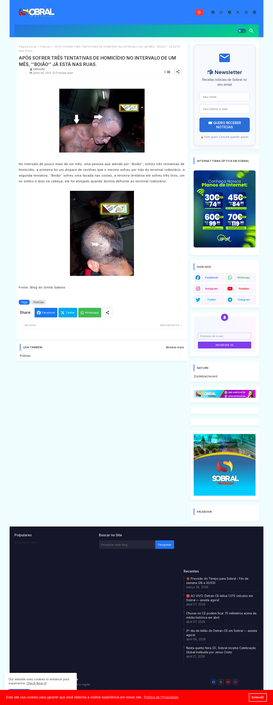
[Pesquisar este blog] (127, 544)
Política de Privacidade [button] (161, 697)
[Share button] (107, 312)
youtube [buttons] (243, 288)
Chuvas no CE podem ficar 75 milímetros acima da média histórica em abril (221, 615)
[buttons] (213, 12)
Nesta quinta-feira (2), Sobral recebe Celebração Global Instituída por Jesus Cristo (221, 650)
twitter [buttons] (211, 299)
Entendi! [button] (258, 697)
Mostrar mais (175, 347)
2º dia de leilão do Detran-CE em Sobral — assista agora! (221, 633)
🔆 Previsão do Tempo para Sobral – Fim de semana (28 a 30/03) (217, 581)
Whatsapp (92, 312)
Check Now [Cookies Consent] (34, 683)
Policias (45, 46)
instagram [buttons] (211, 288)
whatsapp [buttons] (243, 277)
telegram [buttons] (243, 299)
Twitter (70, 312)
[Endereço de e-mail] (224, 336)
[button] (242, 31)
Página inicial (27, 46)
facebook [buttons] (211, 277)
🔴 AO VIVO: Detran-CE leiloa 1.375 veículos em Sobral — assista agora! (219, 598)
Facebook (48, 312)
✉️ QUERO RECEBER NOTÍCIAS (224, 125)
